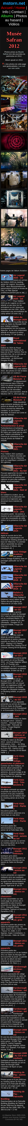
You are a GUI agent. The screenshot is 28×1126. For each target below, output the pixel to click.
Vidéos (14, 24)
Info (5, 12)
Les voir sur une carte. (16, 67)
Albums (7, 16)
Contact (17, 12)
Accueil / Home (13, 8)
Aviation (23, 271)
